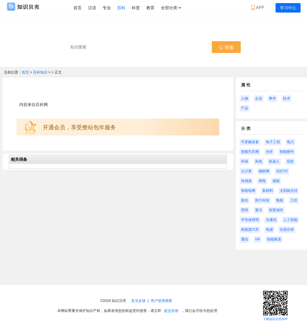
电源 (269, 229)
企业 (258, 98)
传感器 (246, 181)
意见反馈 (138, 301)
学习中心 (288, 8)
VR (257, 239)
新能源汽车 (250, 229)
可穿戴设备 (250, 142)
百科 (121, 8)
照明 (244, 210)
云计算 (246, 171)
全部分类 (171, 8)
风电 (258, 161)
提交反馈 (171, 311)
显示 (258, 210)
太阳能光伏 (289, 190)
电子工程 (273, 142)
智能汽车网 (250, 152)
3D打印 (282, 171)
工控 (293, 200)
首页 (77, 8)
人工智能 (290, 220)
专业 (107, 8)
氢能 (279, 200)
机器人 (274, 161)
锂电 (262, 181)
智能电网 (248, 190)
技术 (286, 98)
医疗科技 (262, 200)
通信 (244, 239)
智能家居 (274, 239)
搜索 (226, 47)
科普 (136, 8)
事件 (272, 98)
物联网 (264, 171)
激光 (244, 200)
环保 (244, 161)
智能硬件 (287, 152)
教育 (150, 8)
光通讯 (271, 220)
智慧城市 (276, 210)
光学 (269, 152)
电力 (290, 142)
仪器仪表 (287, 229)
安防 (290, 161)
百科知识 (40, 72)
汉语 (92, 8)
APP (258, 7)
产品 (244, 108)
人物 (244, 98)
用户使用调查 (161, 301)
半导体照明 (250, 220)
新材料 (267, 190)
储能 (276, 181)
